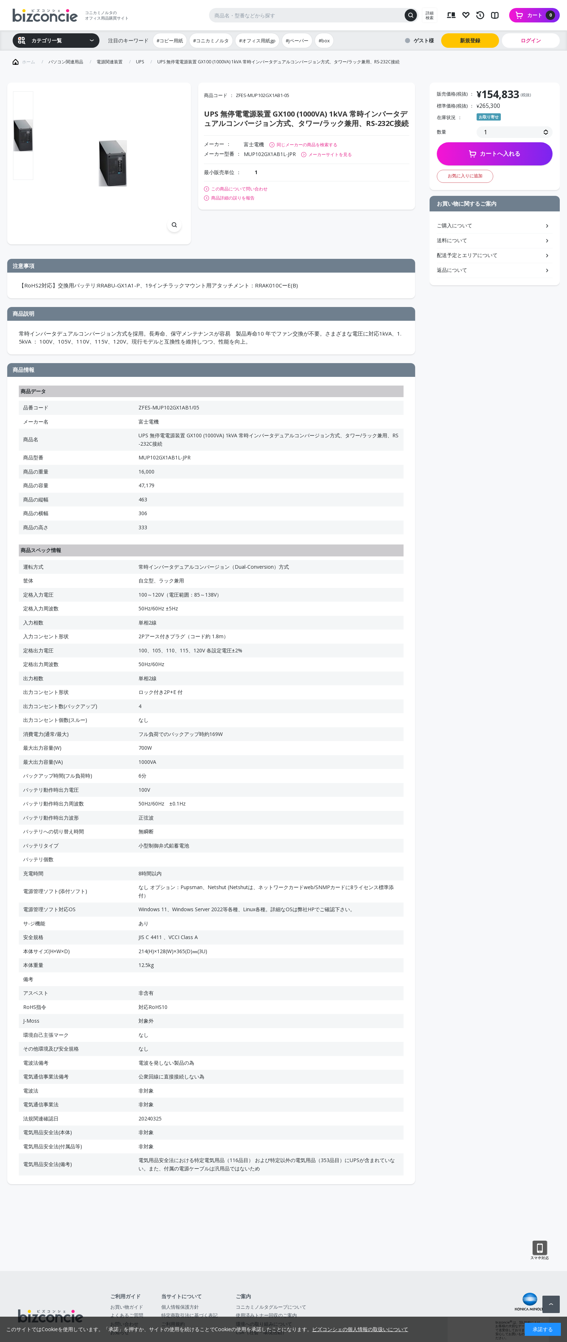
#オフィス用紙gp (257, 40)
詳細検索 (430, 15)
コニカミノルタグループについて (271, 1307)
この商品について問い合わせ (239, 189)
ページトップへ (551, 1304)
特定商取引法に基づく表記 (189, 1315)
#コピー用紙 (170, 40)
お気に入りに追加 (465, 176)
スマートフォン (539, 1250)
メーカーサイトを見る (330, 154)
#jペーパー (297, 40)
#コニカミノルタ (211, 40)
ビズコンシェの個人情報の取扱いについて (360, 1329)
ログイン (531, 40)
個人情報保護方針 (180, 1307)
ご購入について (454, 225)
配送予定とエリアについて (467, 255)
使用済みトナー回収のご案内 (266, 1315)
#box (324, 40)
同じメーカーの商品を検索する (307, 145)
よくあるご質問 (126, 1315)
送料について (452, 240)
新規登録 (470, 40)
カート (541, 15)
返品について (452, 269)
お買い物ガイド (126, 1307)
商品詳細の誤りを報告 (233, 198)
